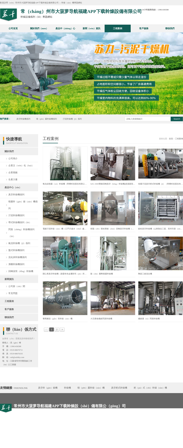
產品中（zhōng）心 (65, 28)
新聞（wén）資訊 (91, 28)
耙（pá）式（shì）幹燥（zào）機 (150, 388)
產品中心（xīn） (13, 187)
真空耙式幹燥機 (119, 388)
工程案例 (117, 28)
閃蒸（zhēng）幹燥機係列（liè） (21, 232)
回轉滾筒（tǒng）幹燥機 (20, 271)
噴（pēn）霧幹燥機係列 (46, 119)
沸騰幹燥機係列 (16, 264)
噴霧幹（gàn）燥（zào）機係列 (23, 205)
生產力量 (13, 179)
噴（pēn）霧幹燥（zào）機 (90, 388)
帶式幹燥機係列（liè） (19, 222)
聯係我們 (169, 28)
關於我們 (9, 151)
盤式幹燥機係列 (16, 250)
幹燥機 (67, 388)
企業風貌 (13, 172)
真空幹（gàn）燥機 (47, 388)
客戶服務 (143, 28)
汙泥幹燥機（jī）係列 (72, 119)
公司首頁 (13, 28)
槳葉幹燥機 (44, 398)
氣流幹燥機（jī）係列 (19, 243)
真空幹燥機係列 (23, 119)
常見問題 (13, 293)
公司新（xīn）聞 (16, 286)
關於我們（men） (39, 28)
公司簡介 (13, 158)
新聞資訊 (9, 279)
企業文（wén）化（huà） (21, 165)
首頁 (171, 139)
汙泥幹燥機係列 (16, 215)
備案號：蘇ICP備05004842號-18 (120, 446)
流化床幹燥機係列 (17, 257)
